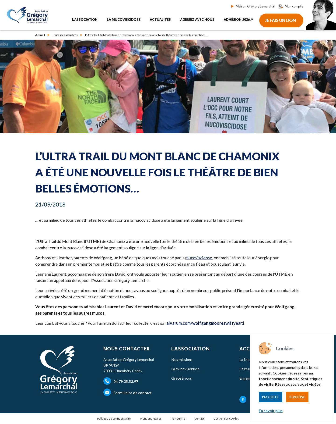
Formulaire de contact (127, 392)
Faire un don (249, 369)
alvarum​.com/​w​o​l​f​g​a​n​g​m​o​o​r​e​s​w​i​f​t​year (205, 323)
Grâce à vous (181, 378)
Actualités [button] (160, 19)
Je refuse (297, 397)
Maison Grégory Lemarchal (253, 6)
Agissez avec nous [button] (197, 19)
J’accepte (270, 397)
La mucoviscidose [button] (123, 19)
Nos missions (181, 359)
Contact (199, 418)
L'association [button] (85, 19)
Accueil (40, 35)
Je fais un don (280, 20)
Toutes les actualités (65, 35)
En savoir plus (271, 410)
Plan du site (178, 418)
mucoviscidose (198, 257)
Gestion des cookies (226, 418)
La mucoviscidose (185, 369)
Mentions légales (150, 418)
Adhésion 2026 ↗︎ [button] (238, 19)
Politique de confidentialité (114, 418)
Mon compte (290, 6)
